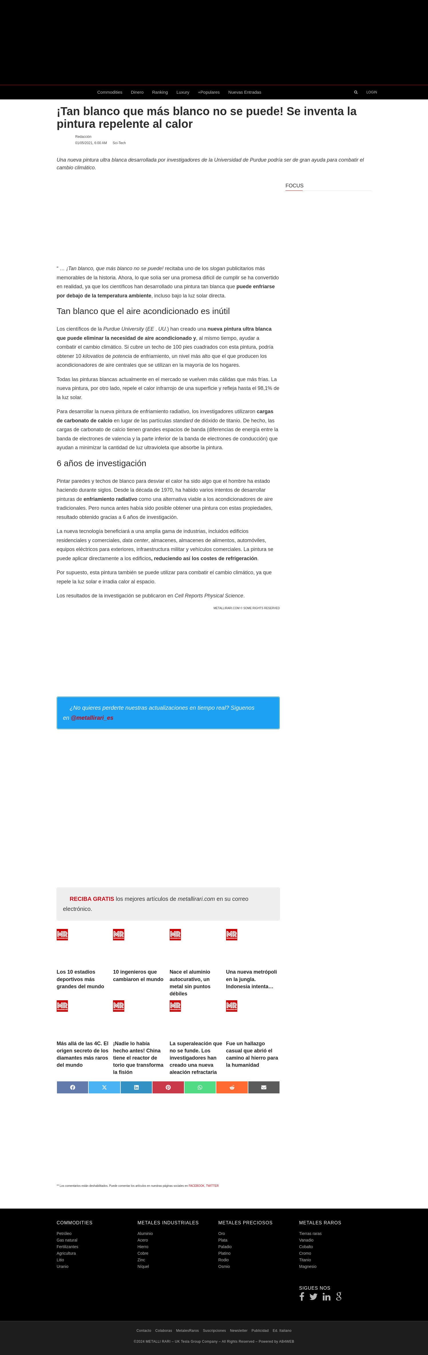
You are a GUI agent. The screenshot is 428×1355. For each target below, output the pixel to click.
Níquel (143, 1266)
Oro (221, 1233)
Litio (60, 1260)
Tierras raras (310, 1233)
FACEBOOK (196, 1185)
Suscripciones (214, 1331)
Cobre (143, 1253)
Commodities (109, 92)
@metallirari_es (92, 718)
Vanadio (306, 1240)
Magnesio (308, 1266)
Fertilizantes (67, 1246)
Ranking (160, 92)
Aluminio (145, 1233)
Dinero (137, 92)
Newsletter (238, 1331)
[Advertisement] (214, 42)
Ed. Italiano (282, 1331)
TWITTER (212, 1185)
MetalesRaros (187, 1331)
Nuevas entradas (244, 92)
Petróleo (64, 1233)
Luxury (183, 92)
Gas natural (67, 1240)
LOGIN (371, 92)
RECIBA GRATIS (92, 899)
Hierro (143, 1246)
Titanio (305, 1260)
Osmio (224, 1266)
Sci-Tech (119, 143)
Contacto (143, 1331)
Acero (143, 1240)
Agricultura (66, 1253)
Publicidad (260, 1331)
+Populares (209, 92)
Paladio (225, 1246)
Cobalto (306, 1246)
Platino (224, 1253)
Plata (222, 1240)
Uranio (62, 1266)
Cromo (305, 1253)
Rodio (223, 1260)
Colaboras (163, 1331)
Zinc (141, 1260)
